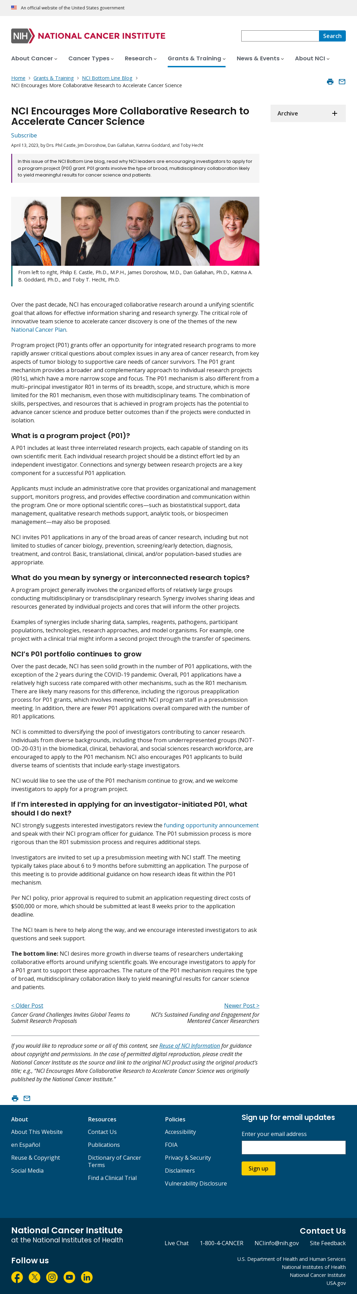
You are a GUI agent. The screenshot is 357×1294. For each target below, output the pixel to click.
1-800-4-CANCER (221, 1243)
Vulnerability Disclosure (196, 1183)
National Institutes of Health (314, 1267)
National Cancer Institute (318, 1275)
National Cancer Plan (38, 329)
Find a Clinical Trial (112, 1178)
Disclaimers (180, 1170)
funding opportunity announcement (211, 825)
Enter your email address (274, 1134)
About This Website (37, 1132)
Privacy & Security (188, 1157)
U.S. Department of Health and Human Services (291, 1259)
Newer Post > (241, 1005)
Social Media (27, 1170)
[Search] (332, 36)
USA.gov (336, 1283)
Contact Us (102, 1132)
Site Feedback (328, 1243)
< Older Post (27, 1005)
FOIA (171, 1145)
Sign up (258, 1168)
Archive (288, 113)
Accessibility (180, 1132)
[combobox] (280, 36)
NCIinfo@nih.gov (277, 1243)
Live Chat (177, 1243)
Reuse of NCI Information (189, 1046)
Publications (104, 1145)
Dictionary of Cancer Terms (114, 1161)
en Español (25, 1145)
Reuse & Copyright (35, 1157)
